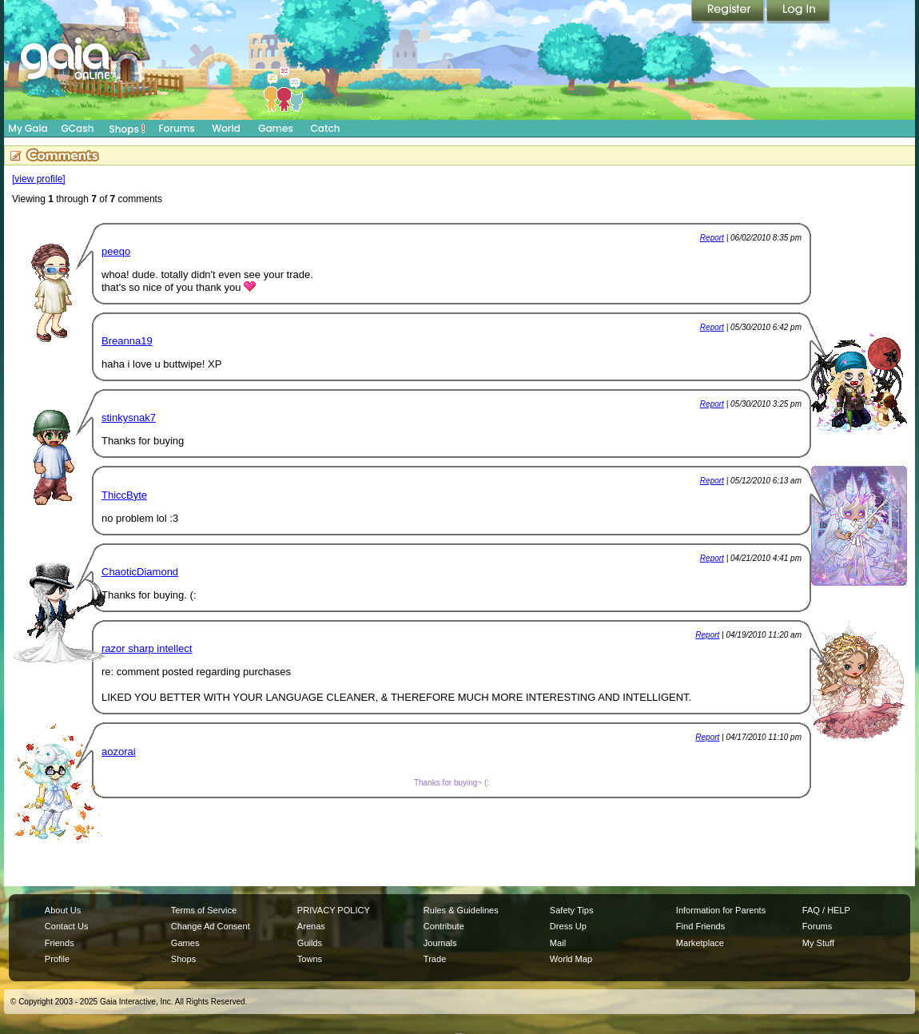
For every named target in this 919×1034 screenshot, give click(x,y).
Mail (558, 943)
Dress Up (568, 926)
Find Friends (700, 926)
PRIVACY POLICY (333, 910)
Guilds (309, 943)
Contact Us (67, 926)
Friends (59, 943)
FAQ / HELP (826, 910)
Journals (440, 943)
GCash (78, 128)
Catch (325, 128)
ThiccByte (124, 495)
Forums (176, 128)
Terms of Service (204, 910)
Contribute (444, 926)
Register (728, 12)
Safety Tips (572, 910)
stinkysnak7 (128, 418)
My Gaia (27, 128)
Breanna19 (127, 341)
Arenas (311, 926)
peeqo (115, 251)
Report (712, 237)
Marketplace (700, 943)
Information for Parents (721, 910)
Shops (127, 129)
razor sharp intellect (146, 648)
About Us (63, 910)
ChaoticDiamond (139, 572)
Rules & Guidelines (461, 910)
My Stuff (818, 943)
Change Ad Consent (210, 926)
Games (275, 128)
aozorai (118, 752)
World (226, 128)
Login (798, 12)
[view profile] (39, 179)
